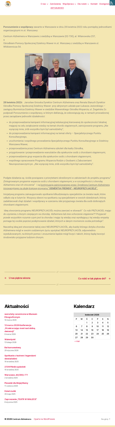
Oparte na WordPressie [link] (45, 420)
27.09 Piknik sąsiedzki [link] (14, 368)
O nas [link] (43, 4)
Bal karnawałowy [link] (12, 349)
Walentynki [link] (9, 341)
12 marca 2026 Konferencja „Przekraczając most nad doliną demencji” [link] (19, 330)
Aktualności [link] (57, 10)
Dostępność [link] (105, 4)
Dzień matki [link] (10, 393)
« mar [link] (77, 343)
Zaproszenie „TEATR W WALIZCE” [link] (20, 401)
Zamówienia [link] (55, 4)
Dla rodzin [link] (82, 4)
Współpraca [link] (68, 4)
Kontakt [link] (94, 4)
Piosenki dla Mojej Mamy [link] (16, 384)
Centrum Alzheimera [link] (22, 420)
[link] (112, 2)
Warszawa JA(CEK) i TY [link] (16, 376)
